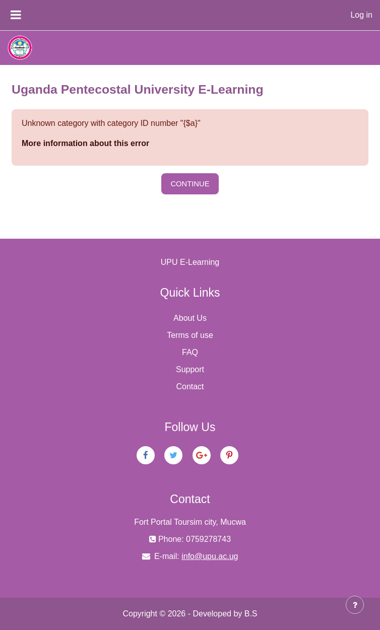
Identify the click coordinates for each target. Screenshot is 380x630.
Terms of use (190, 335)
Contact (190, 386)
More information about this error (85, 143)
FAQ (190, 352)
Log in (361, 15)
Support (190, 369)
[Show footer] (355, 605)
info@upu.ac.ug (209, 556)
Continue (189, 184)
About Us (190, 318)
